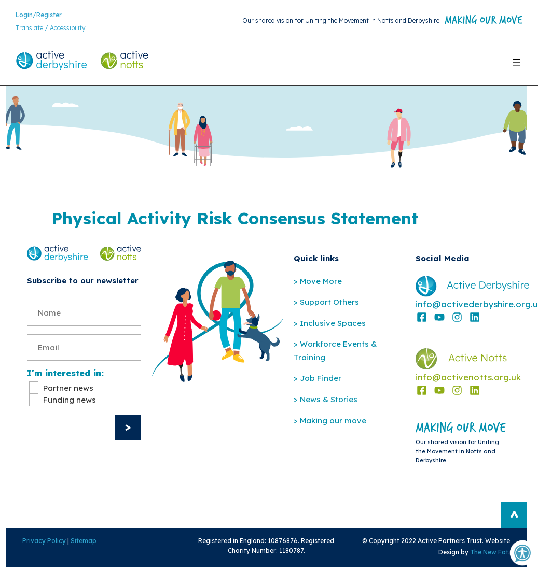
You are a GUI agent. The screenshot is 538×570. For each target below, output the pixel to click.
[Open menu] (516, 63)
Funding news (69, 402)
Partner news (68, 390)
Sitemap (80, 543)
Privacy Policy (40, 543)
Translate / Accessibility (51, 29)
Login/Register (39, 15)
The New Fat (493, 554)
